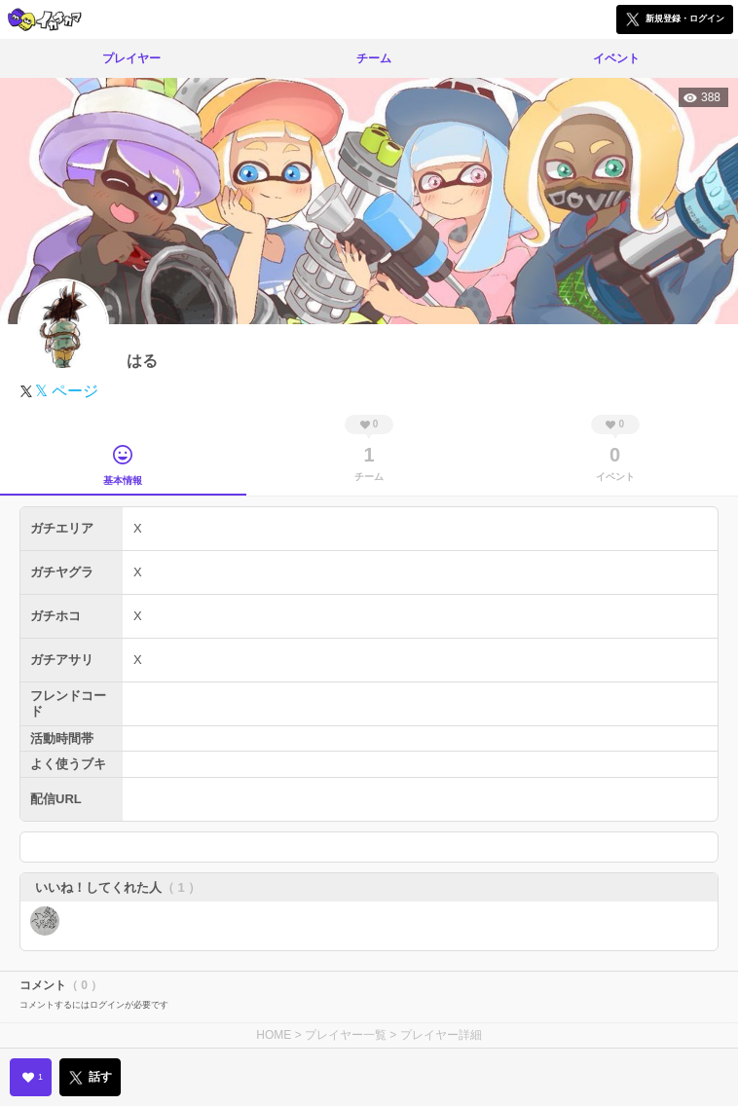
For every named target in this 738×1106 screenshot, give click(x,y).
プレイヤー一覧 (346, 1035)
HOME (273, 1035)
